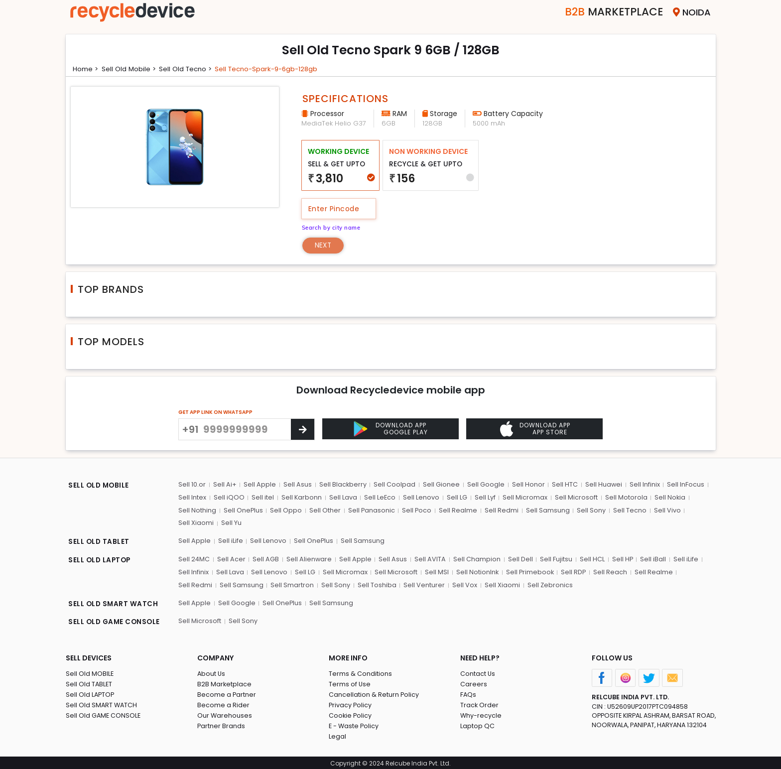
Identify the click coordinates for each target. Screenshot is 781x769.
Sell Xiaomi (196, 523)
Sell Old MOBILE (90, 672)
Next (324, 246)
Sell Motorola (623, 498)
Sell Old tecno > (188, 69)
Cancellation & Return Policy (374, 693)
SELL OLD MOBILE (99, 487)
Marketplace (608, 12)
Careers (473, 682)
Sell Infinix (642, 485)
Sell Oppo (286, 510)
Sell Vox (421, 584)
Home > (86, 69)
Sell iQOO (228, 498)
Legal (337, 735)
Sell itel (262, 498)
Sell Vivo (664, 510)
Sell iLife (230, 541)
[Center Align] (302, 430)
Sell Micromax (523, 498)
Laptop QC (477, 724)
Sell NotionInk (475, 571)
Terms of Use (350, 682)
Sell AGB (266, 559)
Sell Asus (296, 485)
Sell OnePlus (243, 510)
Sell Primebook (528, 571)
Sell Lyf (483, 498)
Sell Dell (518, 559)
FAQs (468, 693)
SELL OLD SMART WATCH (113, 603)
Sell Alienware (309, 559)
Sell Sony (589, 510)
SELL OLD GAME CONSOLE (115, 621)
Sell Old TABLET (89, 682)
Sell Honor (526, 485)
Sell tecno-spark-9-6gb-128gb (273, 69)
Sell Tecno (628, 510)
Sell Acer (231, 559)
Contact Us (478, 672)
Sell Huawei (601, 485)
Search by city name (332, 227)
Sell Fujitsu (554, 559)
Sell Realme (457, 510)
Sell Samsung (546, 510)
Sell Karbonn (300, 498)
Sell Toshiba (334, 584)
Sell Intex (192, 498)
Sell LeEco (379, 498)
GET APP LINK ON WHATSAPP (215, 413)
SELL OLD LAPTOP (100, 560)
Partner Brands (221, 724)
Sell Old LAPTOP (91, 693)
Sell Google (484, 485)
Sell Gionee (439, 485)
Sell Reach (609, 571)
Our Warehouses (225, 714)
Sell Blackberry (342, 485)
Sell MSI (435, 571)
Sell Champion (475, 559)
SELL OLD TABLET (99, 542)
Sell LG (455, 498)
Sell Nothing (197, 510)
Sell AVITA (429, 559)
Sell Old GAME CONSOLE (104, 714)
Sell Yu (231, 523)
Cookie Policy (351, 714)
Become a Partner (227, 693)
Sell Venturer (381, 584)
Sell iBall (650, 559)
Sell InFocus (682, 485)
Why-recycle (481, 714)
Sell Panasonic (370, 510)
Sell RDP (572, 571)
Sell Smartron (250, 584)
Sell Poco (416, 510)
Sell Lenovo (420, 498)
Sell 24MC (194, 559)
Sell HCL (589, 559)
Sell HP (620, 559)
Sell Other (324, 510)
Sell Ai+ (224, 485)
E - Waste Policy (354, 724)
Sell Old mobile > (130, 69)
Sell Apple (259, 485)
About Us (211, 672)
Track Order (479, 703)
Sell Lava (342, 498)
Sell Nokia (667, 498)
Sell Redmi (501, 510)
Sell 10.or (192, 485)
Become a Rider (223, 703)
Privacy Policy (351, 703)
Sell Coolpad (393, 485)
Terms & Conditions (360, 672)
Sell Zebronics (506, 584)
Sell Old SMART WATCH (102, 703)
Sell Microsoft (573, 498)
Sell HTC (562, 485)
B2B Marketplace (224, 682)
